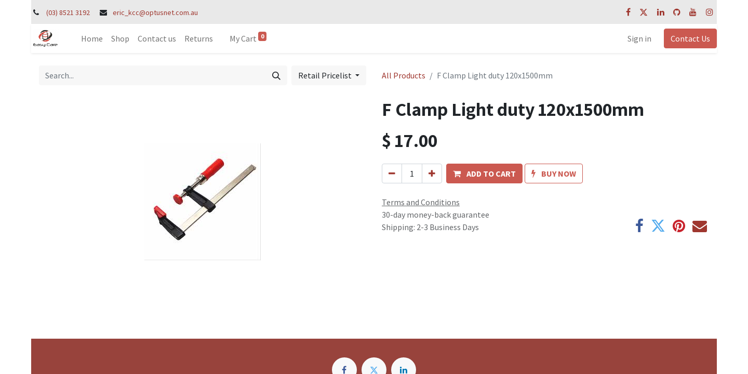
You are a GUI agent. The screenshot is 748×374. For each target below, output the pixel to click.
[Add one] (432, 173)
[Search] (276, 75)
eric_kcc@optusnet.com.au (155, 12)
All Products (403, 75)
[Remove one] (392, 173)
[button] (484, 173)
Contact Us (690, 38)
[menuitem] (92, 38)
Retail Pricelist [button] (325, 75)
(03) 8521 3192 (68, 12)
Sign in (639, 38)
